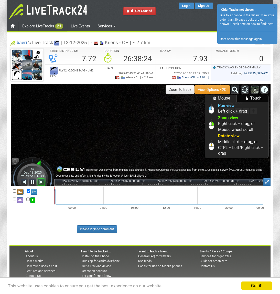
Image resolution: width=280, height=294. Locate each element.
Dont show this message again (241, 39)
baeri (22, 42)
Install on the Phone (95, 256)
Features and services (41, 271)
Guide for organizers (213, 261)
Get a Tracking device (96, 266)
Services (107, 26)
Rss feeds (145, 261)
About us (32, 256)
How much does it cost (41, 266)
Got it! (256, 285)
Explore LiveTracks (42, 26)
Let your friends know (96, 276)
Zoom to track (180, 90)
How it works (34, 261)
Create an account (94, 271)
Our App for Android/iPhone (101, 261)
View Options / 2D (212, 90)
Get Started (139, 11)
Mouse (220, 98)
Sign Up (204, 6)
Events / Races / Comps (216, 251)
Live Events (80, 26)
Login (186, 6)
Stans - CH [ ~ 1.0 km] (190, 77)
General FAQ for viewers (154, 256)
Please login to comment (97, 229)
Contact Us (33, 276)
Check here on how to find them (251, 24)
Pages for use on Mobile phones (160, 266)
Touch (253, 98)
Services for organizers (215, 256)
